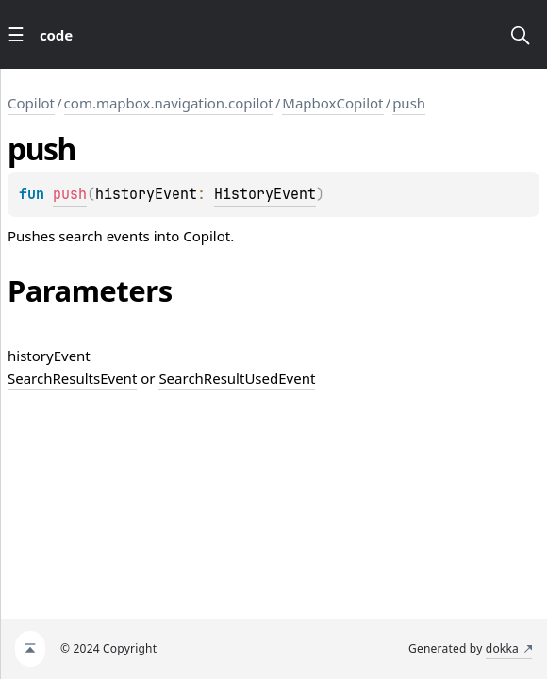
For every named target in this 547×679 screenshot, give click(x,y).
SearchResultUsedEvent (236, 378)
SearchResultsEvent (72, 378)
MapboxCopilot (332, 102)
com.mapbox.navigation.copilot (169, 102)
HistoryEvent (265, 194)
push (408, 102)
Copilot (31, 102)
